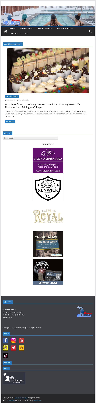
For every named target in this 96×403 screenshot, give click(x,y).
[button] (16, 28)
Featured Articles (27, 29)
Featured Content (45, 29)
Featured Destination (12, 96)
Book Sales (14, 34)
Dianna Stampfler (24, 100)
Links (26, 34)
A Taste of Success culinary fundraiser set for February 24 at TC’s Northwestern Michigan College (42, 105)
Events (12, 29)
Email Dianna (7, 317)
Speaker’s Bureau (63, 29)
